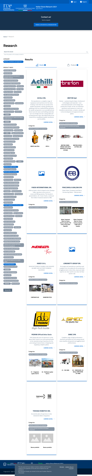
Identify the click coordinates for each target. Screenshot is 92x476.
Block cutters (20, 86)
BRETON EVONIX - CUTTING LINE (78, 146)
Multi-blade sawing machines (10, 188)
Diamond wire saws (8, 130)
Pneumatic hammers (8, 194)
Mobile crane (17, 180)
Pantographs (7, 191)
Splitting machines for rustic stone (12, 241)
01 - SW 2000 (65, 371)
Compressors (7, 106)
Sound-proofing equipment (10, 233)
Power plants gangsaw (9, 200)
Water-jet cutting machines (10, 278)
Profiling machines (8, 202)
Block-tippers (20, 89)
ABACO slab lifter (34, 147)
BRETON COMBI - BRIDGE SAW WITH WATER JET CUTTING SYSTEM (65, 148)
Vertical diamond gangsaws (10, 272)
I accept (71, 468)
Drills (7, 133)
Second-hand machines (9, 222)
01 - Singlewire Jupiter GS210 (35, 374)
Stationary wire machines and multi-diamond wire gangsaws (12, 245)
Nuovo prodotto (35, 449)
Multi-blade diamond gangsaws (11, 185)
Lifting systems (7, 164)
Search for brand (9, 52)
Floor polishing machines (9, 147)
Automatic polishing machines (11, 81)
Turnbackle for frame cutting (10, 267)
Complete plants (19, 103)
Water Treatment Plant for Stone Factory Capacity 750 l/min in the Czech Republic (65, 223)
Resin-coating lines (18, 213)
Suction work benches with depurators (12, 254)
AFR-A (47, 147)
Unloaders (7, 269)
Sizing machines (7, 230)
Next (55, 139)
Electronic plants (8, 136)
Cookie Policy (69, 467)
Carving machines (8, 98)
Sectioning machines (8, 224)
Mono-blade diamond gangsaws (11, 183)
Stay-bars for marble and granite (11, 249)
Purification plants (8, 207)
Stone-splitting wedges (9, 252)
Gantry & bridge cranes (9, 153)
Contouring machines (9, 112)
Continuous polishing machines (11, 109)
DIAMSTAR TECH (47, 298)
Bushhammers (17, 92)
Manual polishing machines (10, 174)
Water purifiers (7, 275)
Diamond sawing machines (10, 125)
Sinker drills (17, 227)
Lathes (19, 161)
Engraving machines (17, 136)
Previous (27, 139)
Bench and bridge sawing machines (12, 83)
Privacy (62, 467)
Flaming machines (8, 144)
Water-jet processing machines (11, 281)
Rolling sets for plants (9, 216)
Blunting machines (8, 92)
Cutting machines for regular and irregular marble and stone (13, 118)
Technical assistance (8, 257)
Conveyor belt (18, 112)
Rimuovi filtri (8, 290)
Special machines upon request (11, 236)
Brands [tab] (41, 65)
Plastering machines (16, 191)
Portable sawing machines (10, 197)
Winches (7, 284)
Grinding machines (8, 159)
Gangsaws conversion (9, 150)
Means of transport (8, 180)
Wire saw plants (15, 284)
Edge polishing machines (17, 133)
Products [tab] (72, 65)
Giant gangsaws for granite (10, 156)
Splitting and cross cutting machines (12, 239)
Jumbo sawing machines (9, 161)
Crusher (7, 114)
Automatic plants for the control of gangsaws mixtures (12, 77)
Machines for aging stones (10, 169)
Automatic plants (8, 73)
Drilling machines (18, 130)
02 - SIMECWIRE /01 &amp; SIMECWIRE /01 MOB (77, 372)
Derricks (7, 122)
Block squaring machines (9, 89)
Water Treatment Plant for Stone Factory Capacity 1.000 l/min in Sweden (78, 223)
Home (5, 37)
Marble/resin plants (8, 177)
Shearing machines (8, 227)
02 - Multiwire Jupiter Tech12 (47, 374)
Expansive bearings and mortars (11, 139)
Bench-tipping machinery (9, 86)
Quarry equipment (8, 213)
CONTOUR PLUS (35, 298)
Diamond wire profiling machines (11, 127)
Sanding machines (8, 219)
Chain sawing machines (9, 100)
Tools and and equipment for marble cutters (12, 261)
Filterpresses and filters (9, 142)
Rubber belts (19, 216)
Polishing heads (18, 194)
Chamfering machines (9, 103)
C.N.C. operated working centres (11, 95)
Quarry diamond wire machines (11, 210)
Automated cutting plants (10, 70)
